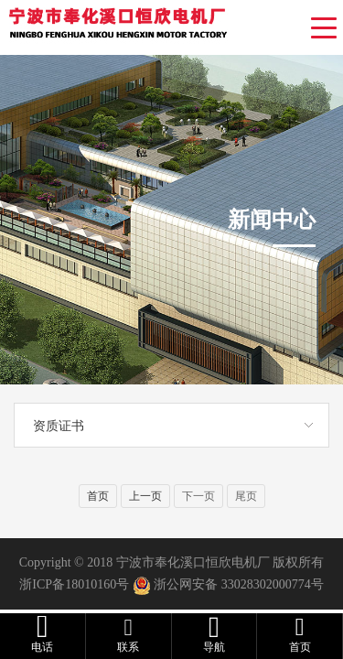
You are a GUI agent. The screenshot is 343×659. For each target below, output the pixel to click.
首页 (98, 496)
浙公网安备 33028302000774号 (239, 584)
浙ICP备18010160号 (74, 584)
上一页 (145, 496)
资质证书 (58, 425)
